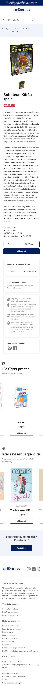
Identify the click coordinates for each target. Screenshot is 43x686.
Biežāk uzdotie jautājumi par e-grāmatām (20, 651)
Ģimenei (30, 29)
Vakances (6, 644)
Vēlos (29, 244)
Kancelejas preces (8, 29)
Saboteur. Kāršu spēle (11, 32)
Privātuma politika (10, 638)
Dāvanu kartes (8, 635)
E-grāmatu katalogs (10, 612)
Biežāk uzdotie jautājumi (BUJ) (15, 648)
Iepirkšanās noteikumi (11, 629)
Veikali (5, 679)
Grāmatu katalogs (10, 609)
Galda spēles (21, 29)
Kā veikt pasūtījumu (10, 626)
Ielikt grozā (21, 251)
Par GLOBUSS (8, 641)
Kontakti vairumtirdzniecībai (14, 676)
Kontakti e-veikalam (10, 673)
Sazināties (21, 548)
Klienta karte (7, 632)
